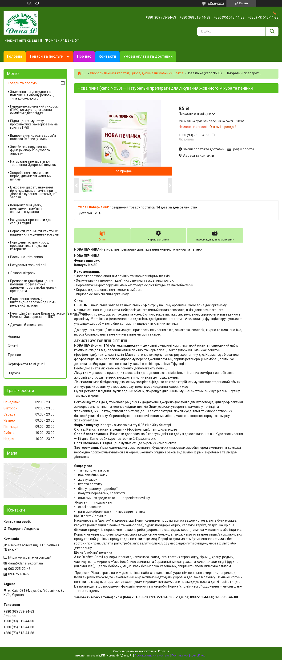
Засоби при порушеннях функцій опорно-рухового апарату (30, 150)
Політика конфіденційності (189, 655)
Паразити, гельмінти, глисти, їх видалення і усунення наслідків (34, 232)
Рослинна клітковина (26, 257)
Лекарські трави (23, 273)
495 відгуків (216, 3)
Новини (14, 337)
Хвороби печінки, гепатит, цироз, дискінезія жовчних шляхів (136, 73)
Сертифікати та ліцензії (26, 364)
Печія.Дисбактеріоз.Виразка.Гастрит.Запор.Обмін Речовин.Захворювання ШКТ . (38, 315)
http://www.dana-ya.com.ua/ (29, 557)
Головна (14, 56)
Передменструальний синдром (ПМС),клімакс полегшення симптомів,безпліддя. (34, 109)
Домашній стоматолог (27, 325)
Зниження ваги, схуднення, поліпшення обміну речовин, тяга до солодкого (32, 95)
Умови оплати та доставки (148, 56)
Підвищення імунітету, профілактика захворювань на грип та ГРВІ (34, 124)
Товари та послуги (46, 56)
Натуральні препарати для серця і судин (31, 221)
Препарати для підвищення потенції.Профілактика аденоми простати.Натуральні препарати (33, 286)
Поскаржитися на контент (152, 655)
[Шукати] (272, 31)
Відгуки (14, 373)
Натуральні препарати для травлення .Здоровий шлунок (33, 163)
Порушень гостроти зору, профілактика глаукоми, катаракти (29, 245)
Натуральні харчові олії (28, 265)
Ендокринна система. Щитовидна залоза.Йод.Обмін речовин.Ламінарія (33, 302)
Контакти (107, 56)
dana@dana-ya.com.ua (25, 563)
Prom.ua (163, 651)
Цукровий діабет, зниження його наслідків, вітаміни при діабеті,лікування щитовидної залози (33, 192)
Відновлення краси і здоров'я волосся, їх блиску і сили (33, 137)
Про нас (84, 56)
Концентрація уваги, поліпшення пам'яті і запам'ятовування (26, 208)
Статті (13, 346)
